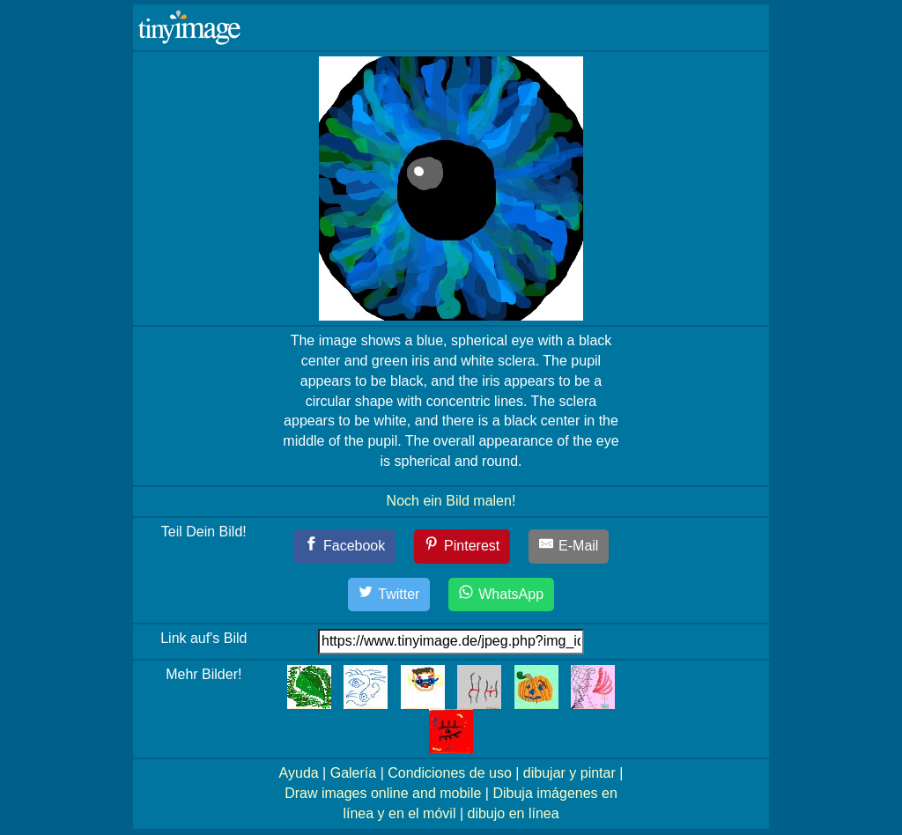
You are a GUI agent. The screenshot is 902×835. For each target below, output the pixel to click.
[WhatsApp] (501, 595)
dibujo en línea (513, 813)
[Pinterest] (462, 546)
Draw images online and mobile (383, 793)
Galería (353, 772)
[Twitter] (389, 595)
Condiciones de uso (450, 772)
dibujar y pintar (569, 772)
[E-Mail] (569, 546)
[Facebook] (344, 546)
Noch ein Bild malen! (451, 500)
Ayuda (299, 772)
